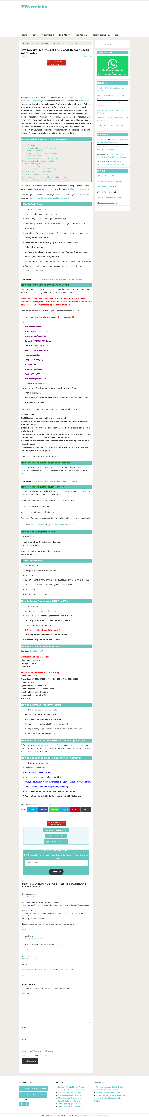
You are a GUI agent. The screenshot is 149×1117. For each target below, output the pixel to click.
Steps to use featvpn (34, 166)
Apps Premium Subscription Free (110, 197)
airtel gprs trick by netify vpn (50, 745)
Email (24, 1039)
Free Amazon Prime (105, 187)
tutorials (85, 100)
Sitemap (107, 1115)
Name (25, 1028)
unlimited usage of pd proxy (78, 189)
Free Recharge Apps (105, 192)
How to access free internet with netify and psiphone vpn (46, 177)
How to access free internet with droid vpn (40, 169)
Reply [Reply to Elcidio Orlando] (24, 929)
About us (78, 1115)
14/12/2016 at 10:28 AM (33, 939)
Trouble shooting (36, 156)
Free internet (76, 107)
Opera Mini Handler (56, 524)
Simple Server (36, 651)
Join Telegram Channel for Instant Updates (56, 823)
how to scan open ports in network (52, 198)
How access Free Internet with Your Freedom (41, 158)
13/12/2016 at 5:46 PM (30, 897)
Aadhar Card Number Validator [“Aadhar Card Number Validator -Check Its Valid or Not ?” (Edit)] (109, 1092)
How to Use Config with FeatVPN (36, 164)
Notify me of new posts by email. (35, 1055)
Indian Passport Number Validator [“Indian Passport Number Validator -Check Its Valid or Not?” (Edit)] (110, 1095)
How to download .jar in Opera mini (38, 174)
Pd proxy (43, 209)
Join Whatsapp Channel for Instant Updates (56, 63)
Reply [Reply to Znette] (24, 975)
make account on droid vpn (44, 611)
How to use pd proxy (34, 151)
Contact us (86, 1115)
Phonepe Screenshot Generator (109, 176)
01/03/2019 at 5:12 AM (30, 959)
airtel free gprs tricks (76, 97)
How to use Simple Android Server (37, 171)
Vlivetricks (33, 6)
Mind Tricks (40, 804)
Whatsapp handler (38, 524)
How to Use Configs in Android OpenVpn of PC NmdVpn (47, 180)
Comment (26, 994)
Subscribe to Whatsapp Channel (34, 1088)
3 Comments (88, 57)
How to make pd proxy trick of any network (41, 148)
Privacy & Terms (97, 1115)
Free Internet (33, 804)
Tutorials (48, 804)
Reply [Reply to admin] (27, 950)
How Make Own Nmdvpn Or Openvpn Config (41, 153)
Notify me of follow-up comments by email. (39, 1051)
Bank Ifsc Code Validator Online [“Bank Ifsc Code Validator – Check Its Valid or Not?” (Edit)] (109, 1090)
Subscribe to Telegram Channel (33, 1095)
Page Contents (29, 145)
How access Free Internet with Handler (39, 161)
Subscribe (56, 871)
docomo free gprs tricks (31, 100)
